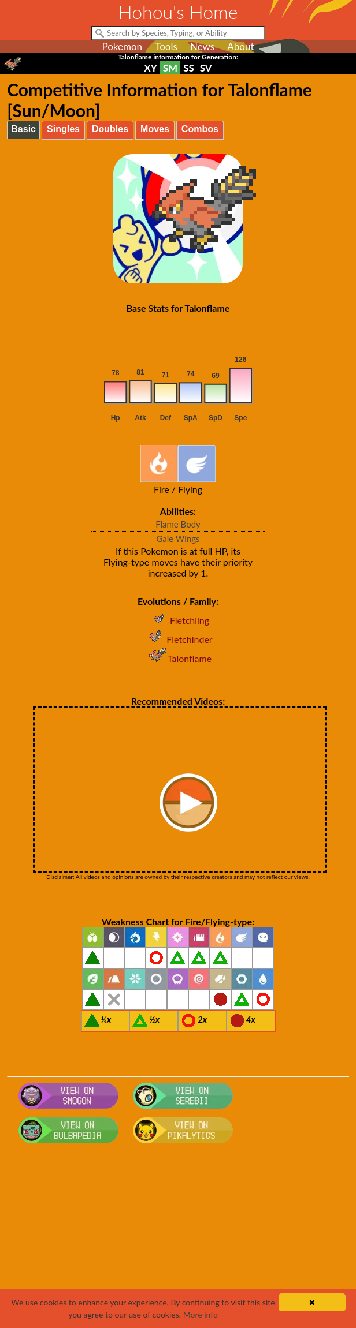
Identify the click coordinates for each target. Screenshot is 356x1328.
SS (188, 68)
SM (170, 68)
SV (206, 68)
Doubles (110, 129)
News (202, 46)
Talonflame (178, 658)
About (240, 46)
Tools (166, 46)
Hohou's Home (178, 12)
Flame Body (178, 524)
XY (150, 68)
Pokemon (122, 46)
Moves (154, 129)
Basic (23, 129)
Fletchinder (177, 639)
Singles (63, 129)
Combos (199, 129)
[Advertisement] (178, 1240)
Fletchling (178, 620)
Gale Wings (177, 538)
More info (200, 1314)
